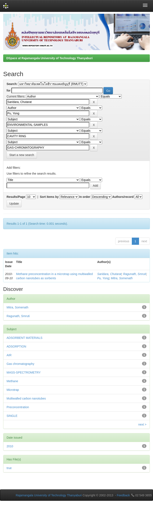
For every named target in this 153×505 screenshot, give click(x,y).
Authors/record (123, 196)
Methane (12, 381)
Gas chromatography (20, 363)
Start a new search (21, 155)
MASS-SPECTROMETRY (24, 372)
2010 (10, 446)
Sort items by (49, 196)
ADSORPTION (16, 346)
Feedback (123, 495)
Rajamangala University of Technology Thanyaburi (49, 495)
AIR (9, 355)
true (9, 468)
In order (84, 196)
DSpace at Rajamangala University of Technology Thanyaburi (49, 58)
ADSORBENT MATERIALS (24, 337)
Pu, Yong (103, 278)
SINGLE (12, 415)
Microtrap (13, 389)
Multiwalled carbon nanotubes (26, 398)
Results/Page (16, 196)
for (9, 90)
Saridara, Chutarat (109, 274)
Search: (12, 84)
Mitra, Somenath (122, 278)
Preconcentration (18, 407)
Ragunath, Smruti (134, 274)
